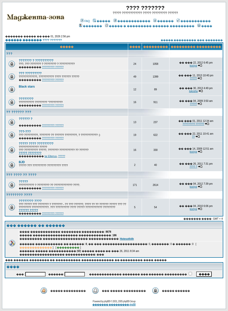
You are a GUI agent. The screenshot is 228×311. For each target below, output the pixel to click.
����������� (194, 21)
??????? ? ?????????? (36, 60)
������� (90, 26)
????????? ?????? (53, 67)
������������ (132, 21)
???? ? (193, 166)
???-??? (25, 131)
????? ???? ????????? (36, 143)
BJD (22, 162)
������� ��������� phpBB (114, 304)
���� (204, 26)
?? (193, 136)
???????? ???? (19, 195)
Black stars (27, 86)
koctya (193, 65)
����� (101, 21)
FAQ (85, 21)
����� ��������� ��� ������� (192, 40)
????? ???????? (30, 152)
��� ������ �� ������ (36, 225)
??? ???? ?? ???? (21, 175)
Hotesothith (127, 238)
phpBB (107, 301)
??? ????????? (30, 73)
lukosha (193, 91)
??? (9, 54)
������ (163, 21)
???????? (26, 99)
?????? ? (26, 119)
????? (193, 78)
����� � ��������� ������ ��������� (149, 26)
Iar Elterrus (51, 156)
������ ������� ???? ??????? (33, 40)
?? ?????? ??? (18, 112)
